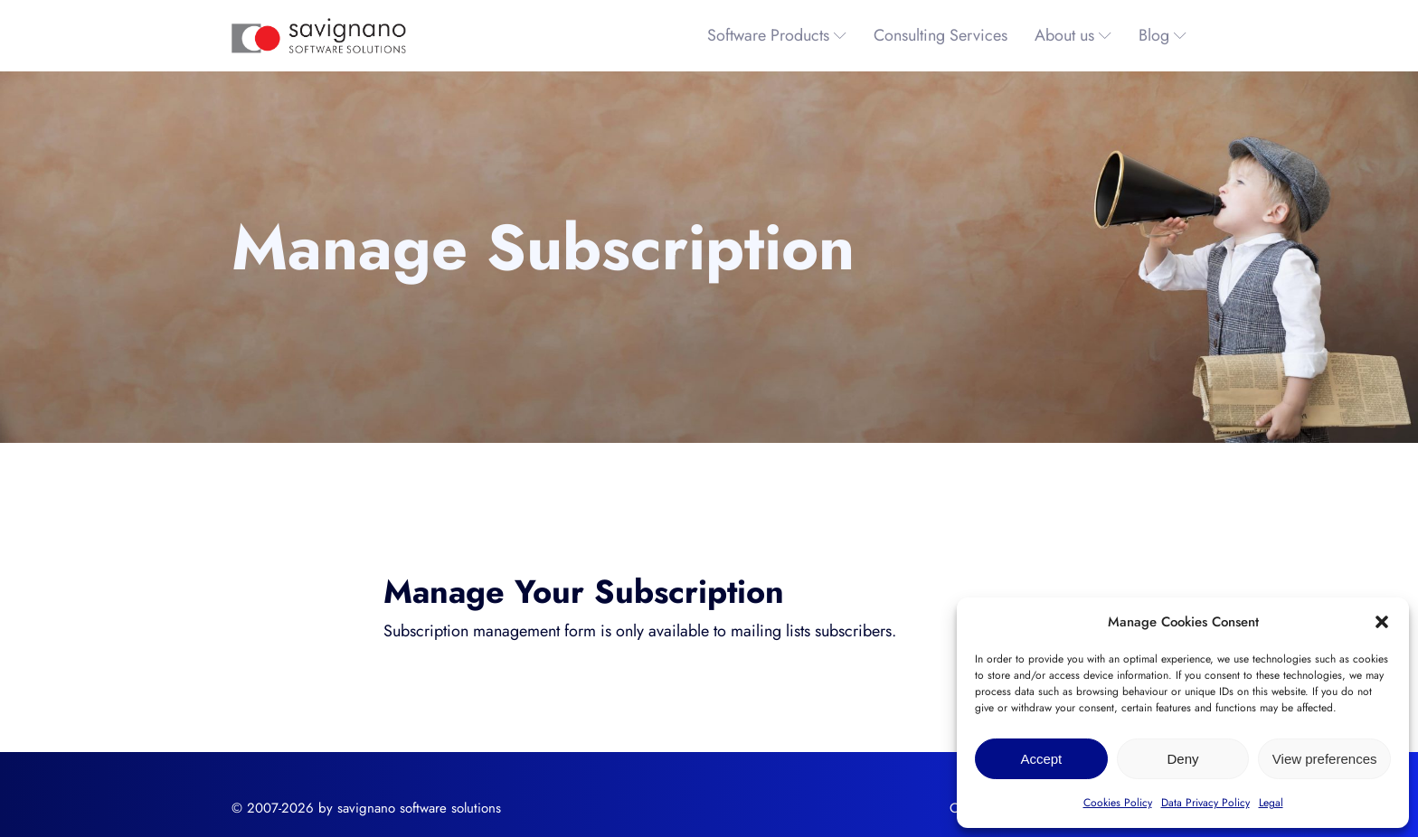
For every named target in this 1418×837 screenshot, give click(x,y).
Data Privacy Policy (1205, 803)
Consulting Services (940, 35)
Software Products (776, 35)
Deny (1182, 758)
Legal (1271, 803)
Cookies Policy (1117, 803)
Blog (1162, 35)
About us (1073, 35)
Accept (1041, 758)
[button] (1382, 622)
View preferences (1324, 758)
